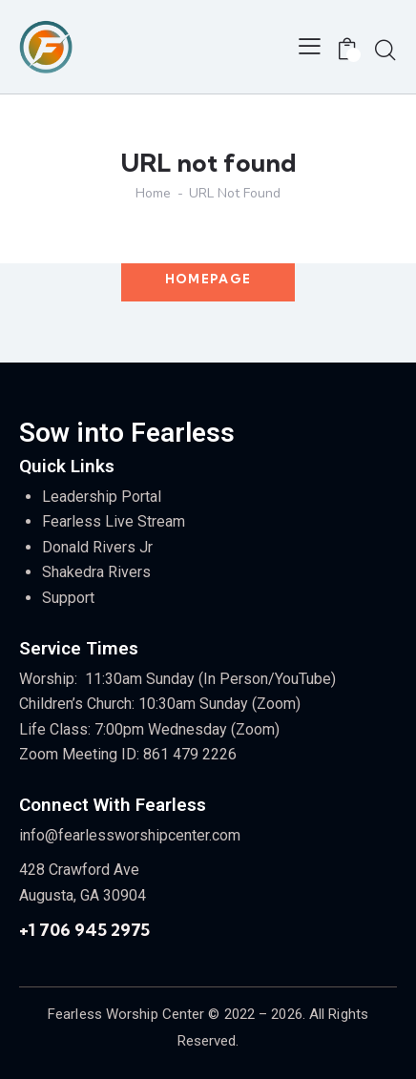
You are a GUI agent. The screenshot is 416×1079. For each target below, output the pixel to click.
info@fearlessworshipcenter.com (129, 835)
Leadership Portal (101, 497)
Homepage (208, 278)
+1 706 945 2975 (84, 930)
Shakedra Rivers (96, 572)
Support (68, 598)
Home (153, 193)
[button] (310, 46)
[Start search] (385, 49)
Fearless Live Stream (113, 521)
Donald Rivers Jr (97, 547)
